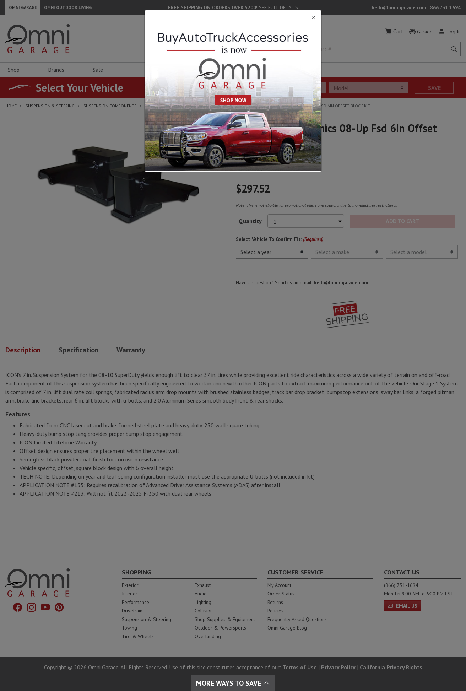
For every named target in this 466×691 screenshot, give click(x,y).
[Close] (233, 17)
